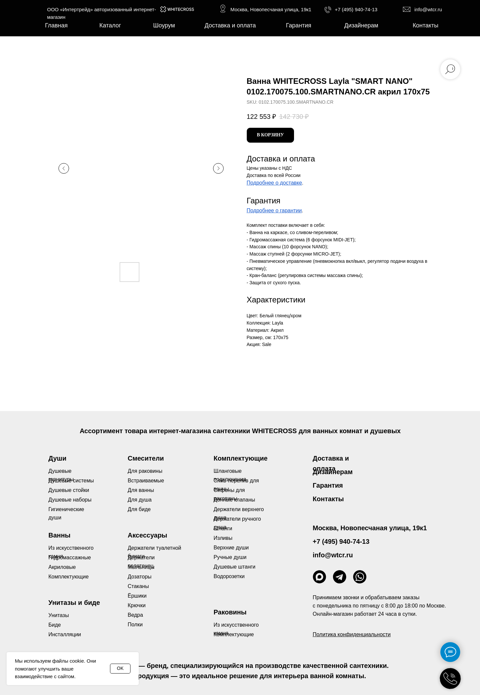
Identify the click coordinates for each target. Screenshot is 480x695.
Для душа (140, 500)
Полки (135, 624)
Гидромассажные (70, 557)
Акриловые (62, 567)
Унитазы (59, 615)
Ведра (135, 615)
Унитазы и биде (74, 602)
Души (58, 458)
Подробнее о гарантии (274, 210)
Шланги (223, 528)
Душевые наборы (70, 500)
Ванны (60, 535)
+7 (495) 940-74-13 (356, 9)
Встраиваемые (146, 480)
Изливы (223, 538)
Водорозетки (229, 576)
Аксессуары (147, 535)
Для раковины (145, 471)
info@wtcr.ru (428, 9)
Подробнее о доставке (274, 183)
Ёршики (137, 596)
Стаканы (138, 586)
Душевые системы (71, 480)
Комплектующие (234, 634)
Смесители (146, 458)
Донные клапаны (234, 500)
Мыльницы (141, 567)
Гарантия (328, 485)
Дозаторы (140, 576)
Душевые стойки (69, 490)
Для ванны (141, 490)
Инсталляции (65, 634)
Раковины (230, 612)
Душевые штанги (235, 567)
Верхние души (231, 547)
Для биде (139, 509)
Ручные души (230, 557)
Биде (55, 625)
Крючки (137, 605)
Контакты (328, 499)
